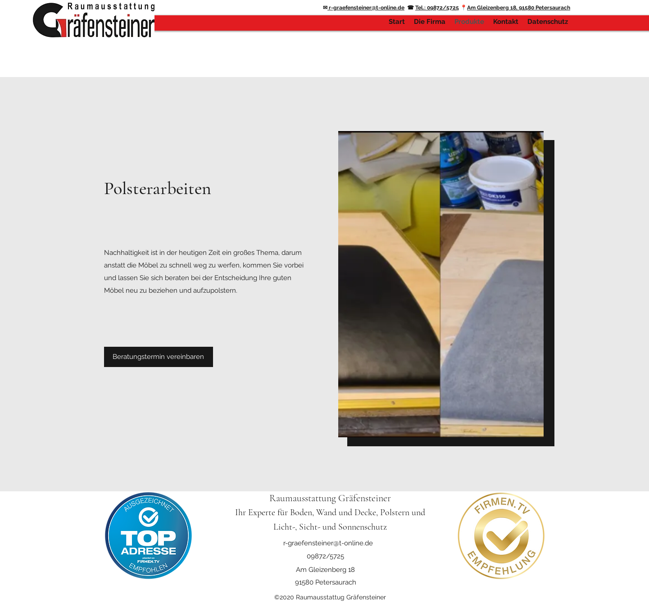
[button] (158, 357)
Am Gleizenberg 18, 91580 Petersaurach (518, 8)
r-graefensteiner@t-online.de (365, 8)
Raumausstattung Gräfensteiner (330, 498)
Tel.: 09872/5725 (437, 8)
